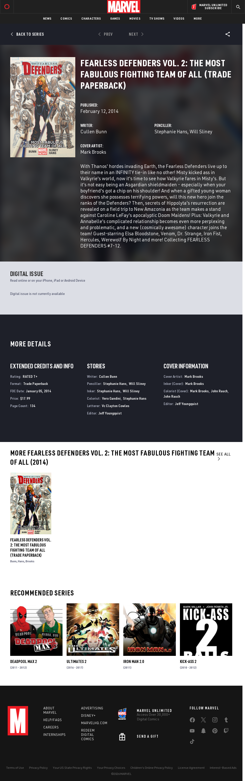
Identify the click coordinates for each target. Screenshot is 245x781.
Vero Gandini (111, 398)
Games (115, 18)
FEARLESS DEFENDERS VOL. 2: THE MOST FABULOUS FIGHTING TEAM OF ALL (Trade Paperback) (30, 547)
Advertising (92, 708)
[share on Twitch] (226, 731)
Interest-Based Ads (223, 768)
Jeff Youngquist (110, 413)
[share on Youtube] (192, 731)
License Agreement (191, 768)
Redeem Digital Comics (88, 734)
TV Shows (157, 18)
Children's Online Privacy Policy (151, 768)
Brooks (30, 561)
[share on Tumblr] (226, 720)
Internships (54, 735)
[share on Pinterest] (214, 731)
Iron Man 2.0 (133, 661)
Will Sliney (201, 131)
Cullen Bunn (93, 131)
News (47, 18)
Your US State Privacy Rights (72, 768)
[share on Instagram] (214, 720)
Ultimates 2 (76, 661)
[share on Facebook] (192, 721)
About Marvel (50, 710)
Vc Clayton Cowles (115, 405)
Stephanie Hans (170, 131)
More (198, 18)
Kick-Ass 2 (188, 661)
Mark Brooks (93, 152)
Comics (66, 18)
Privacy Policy (38, 768)
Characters (91, 18)
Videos (179, 18)
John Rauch (219, 391)
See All (223, 456)
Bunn (13, 561)
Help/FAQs (52, 720)
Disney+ (88, 715)
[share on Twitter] (203, 720)
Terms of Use (15, 768)
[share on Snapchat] (203, 731)
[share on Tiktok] (192, 742)
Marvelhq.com (94, 723)
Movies (134, 18)
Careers (51, 727)
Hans (21, 561)
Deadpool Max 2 (23, 661)
